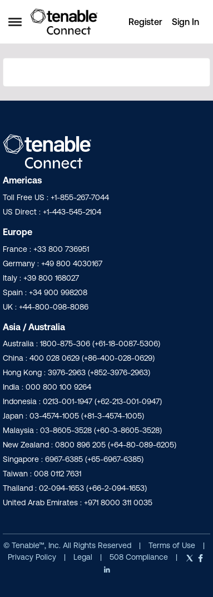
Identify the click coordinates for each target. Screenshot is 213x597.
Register (145, 22)
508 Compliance (140, 557)
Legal (84, 557)
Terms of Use (171, 545)
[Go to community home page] (64, 21)
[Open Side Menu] (15, 21)
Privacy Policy (33, 557)
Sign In (185, 22)
